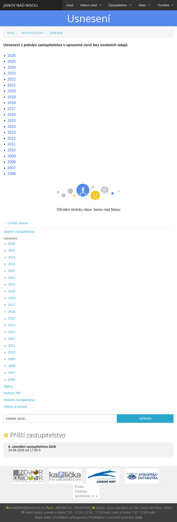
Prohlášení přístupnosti (70, 517)
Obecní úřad (88, 5)
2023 (11, 264)
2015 (11, 318)
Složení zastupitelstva (19, 231)
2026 (11, 244)
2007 (11, 373)
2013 (11, 332)
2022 (11, 271)
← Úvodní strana (15, 223)
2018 (11, 298)
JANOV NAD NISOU (20, 5)
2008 (11, 366)
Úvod (69, 5)
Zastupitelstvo (118, 5)
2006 (11, 379)
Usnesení (10, 238)
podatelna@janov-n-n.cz (26, 508)
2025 (11, 250)
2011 (11, 345)
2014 (11, 325)
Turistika (163, 5)
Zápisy (8, 386)
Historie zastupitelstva (19, 400)
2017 (11, 305)
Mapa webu (43, 517)
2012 (11, 339)
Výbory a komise (15, 406)
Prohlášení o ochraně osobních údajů (115, 517)
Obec (142, 5)
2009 (11, 359)
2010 (11, 352)
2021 (11, 277)
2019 (11, 291)
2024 (11, 257)
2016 (11, 311)
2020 (11, 284)
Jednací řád (11, 393)
